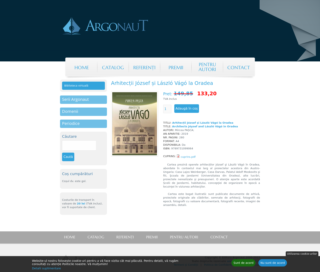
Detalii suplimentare (46, 269)
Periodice (71, 123)
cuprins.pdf (188, 156)
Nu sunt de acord (272, 263)
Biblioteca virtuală (76, 85)
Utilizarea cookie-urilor (302, 254)
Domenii (70, 111)
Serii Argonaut (75, 99)
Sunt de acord (243, 263)
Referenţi (144, 67)
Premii (176, 67)
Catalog (113, 67)
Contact (238, 67)
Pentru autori (207, 66)
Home (81, 67)
